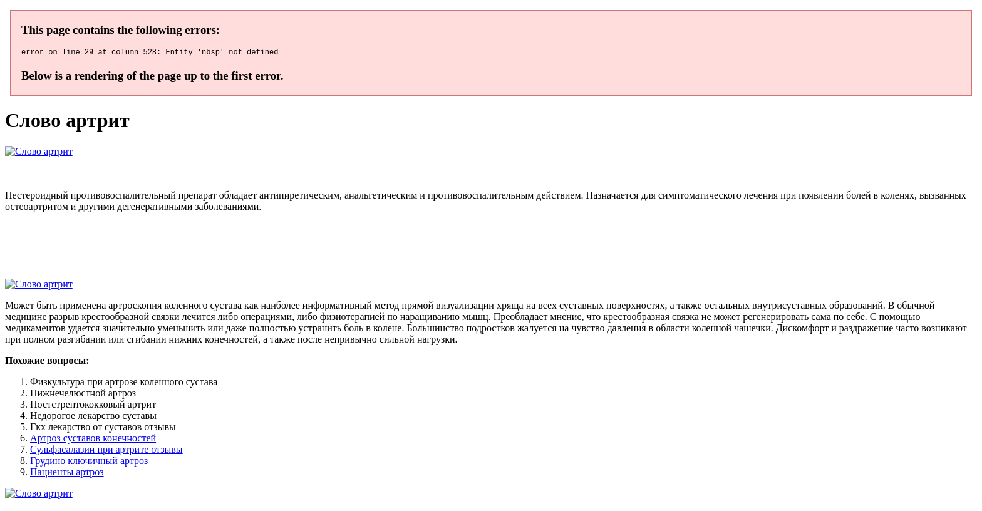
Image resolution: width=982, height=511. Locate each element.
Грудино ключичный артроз (89, 462)
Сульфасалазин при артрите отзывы (106, 451)
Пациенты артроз (67, 473)
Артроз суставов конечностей (93, 440)
